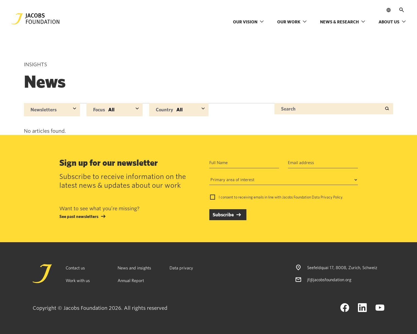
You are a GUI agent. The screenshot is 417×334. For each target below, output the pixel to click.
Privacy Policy (331, 197)
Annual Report (131, 280)
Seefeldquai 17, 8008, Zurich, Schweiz (342, 267)
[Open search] (401, 10)
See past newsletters (78, 216)
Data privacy (181, 267)
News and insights (134, 267)
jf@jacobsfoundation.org (329, 279)
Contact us (75, 267)
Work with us (78, 280)
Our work (292, 21)
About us (392, 21)
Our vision (248, 21)
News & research (342, 21)
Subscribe (223, 214)
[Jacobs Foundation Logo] (35, 19)
